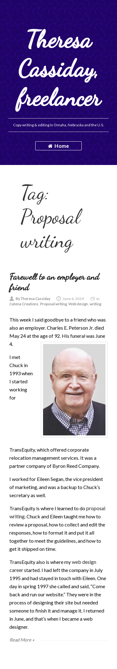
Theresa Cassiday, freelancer (58, 68)
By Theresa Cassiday (33, 298)
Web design (78, 304)
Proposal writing (53, 304)
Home (58, 146)
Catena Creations (23, 304)
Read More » (21, 639)
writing (95, 304)
